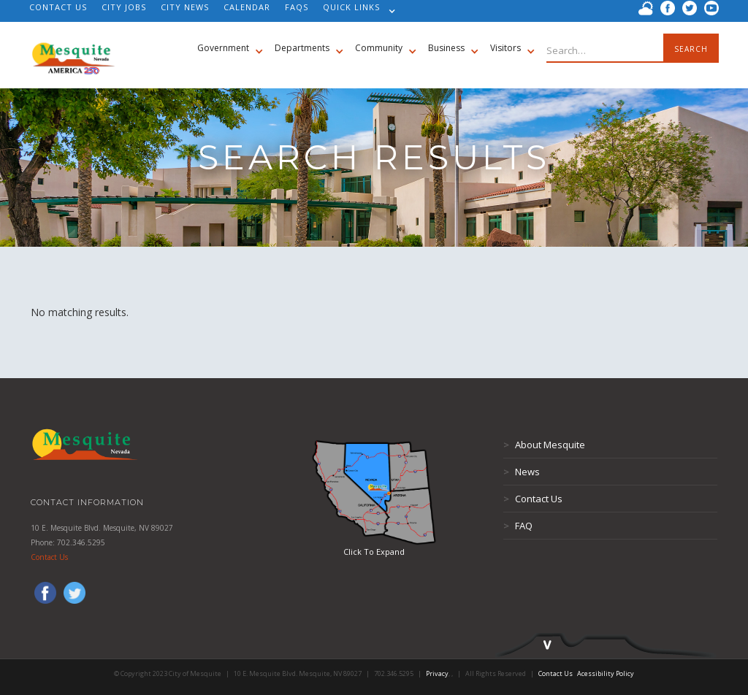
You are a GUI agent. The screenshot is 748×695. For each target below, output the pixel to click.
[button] (356, 11)
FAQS (296, 6)
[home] (73, 51)
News (521, 471)
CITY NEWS (185, 6)
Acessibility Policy (605, 673)
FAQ (518, 525)
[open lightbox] (374, 492)
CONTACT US (58, 6)
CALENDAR (247, 6)
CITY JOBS (124, 6)
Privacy (437, 673)
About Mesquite (544, 444)
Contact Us (49, 557)
